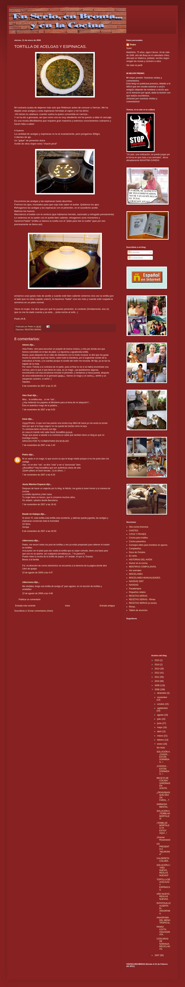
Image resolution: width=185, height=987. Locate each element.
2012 (157, 673)
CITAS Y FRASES (137, 534)
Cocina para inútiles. (138, 537)
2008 (157, 689)
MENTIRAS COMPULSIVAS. (142, 566)
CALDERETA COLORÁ (163, 859)
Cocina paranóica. (137, 541)
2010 (157, 681)
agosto (160, 715)
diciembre (162, 693)
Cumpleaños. (135, 548)
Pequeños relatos (137, 592)
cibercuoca (27, 540)
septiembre (162, 708)
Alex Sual (27, 395)
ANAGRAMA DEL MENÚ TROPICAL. (163, 920)
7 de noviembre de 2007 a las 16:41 (39, 504)
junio (159, 723)
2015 (157, 660)
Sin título (161, 747)
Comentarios (135, 258)
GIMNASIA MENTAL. (162, 805)
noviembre (162, 697)
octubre (161, 704)
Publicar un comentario (30, 599)
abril (159, 731)
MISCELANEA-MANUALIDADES (144, 578)
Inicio (67, 605)
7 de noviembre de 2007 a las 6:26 (38, 474)
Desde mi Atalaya (31, 514)
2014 (157, 664)
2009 (157, 685)
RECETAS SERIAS (33, 329)
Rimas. (132, 607)
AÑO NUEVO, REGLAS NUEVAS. (163, 896)
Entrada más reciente (25, 605)
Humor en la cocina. (138, 563)
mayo (160, 727)
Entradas (133, 252)
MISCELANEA (136, 574)
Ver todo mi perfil (134, 65)
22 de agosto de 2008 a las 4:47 (37, 572)
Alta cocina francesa (138, 527)
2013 (157, 668)
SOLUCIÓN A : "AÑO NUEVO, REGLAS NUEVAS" (164, 870)
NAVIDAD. (134, 585)
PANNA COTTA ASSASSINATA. (163, 931)
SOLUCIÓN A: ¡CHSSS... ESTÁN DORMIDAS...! (163, 757)
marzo (160, 736)
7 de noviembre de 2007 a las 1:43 (38, 445)
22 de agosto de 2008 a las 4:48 (37, 593)
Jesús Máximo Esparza (34, 484)
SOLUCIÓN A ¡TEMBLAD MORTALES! (163, 815)
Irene (24, 419)
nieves (25, 345)
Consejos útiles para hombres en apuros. (148, 545)
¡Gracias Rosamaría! (163, 838)
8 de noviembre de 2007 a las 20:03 (39, 531)
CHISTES (133, 530)
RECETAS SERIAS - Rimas (142, 599)
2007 (157, 955)
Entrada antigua (107, 605)
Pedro (25, 454)
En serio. (133, 556)
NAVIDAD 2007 (136, 581)
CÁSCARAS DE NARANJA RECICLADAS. (163, 944)
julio (159, 719)
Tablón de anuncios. (138, 610)
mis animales (135, 570)
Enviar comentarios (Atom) (40, 611)
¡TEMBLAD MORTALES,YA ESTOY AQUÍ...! (163, 828)
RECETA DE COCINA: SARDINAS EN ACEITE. (163, 783)
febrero (160, 740)
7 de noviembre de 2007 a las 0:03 (38, 409)
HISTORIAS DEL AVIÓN (140, 559)
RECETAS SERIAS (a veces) (143, 603)
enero (160, 744)
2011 (157, 677)
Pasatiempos (135, 588)
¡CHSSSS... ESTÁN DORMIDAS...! (163, 770)
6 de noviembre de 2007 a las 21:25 (39, 386)
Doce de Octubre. (137, 552)
